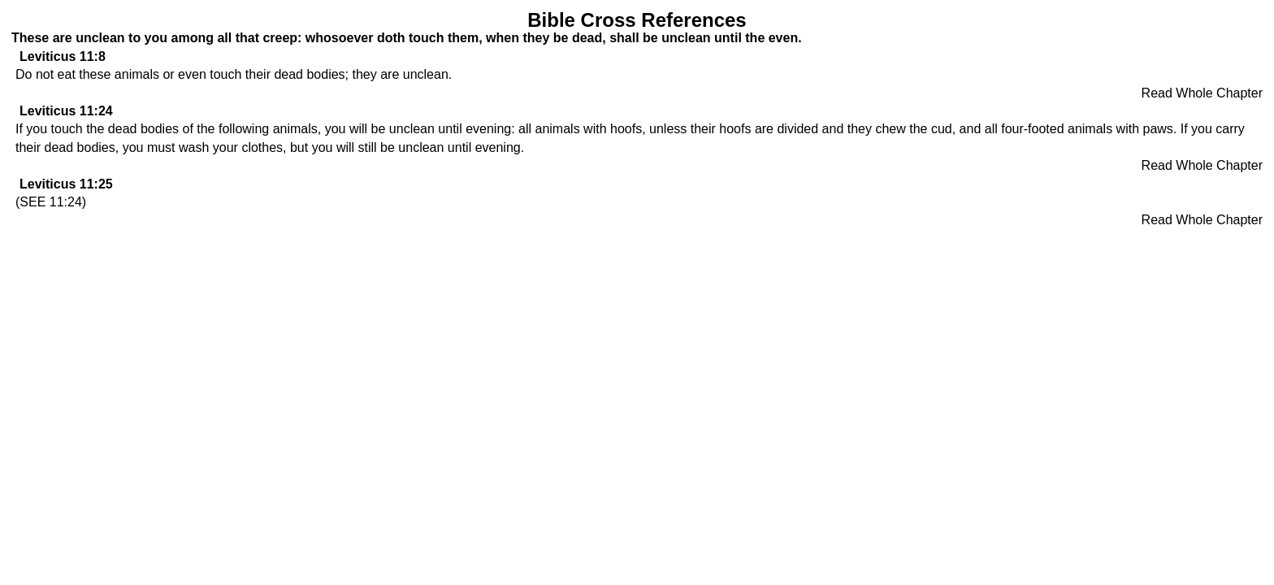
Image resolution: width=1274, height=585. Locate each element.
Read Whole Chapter (1202, 93)
